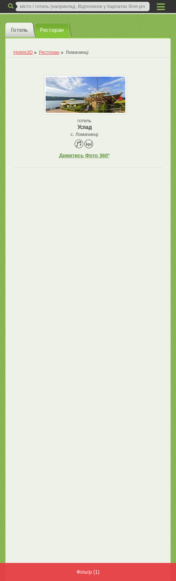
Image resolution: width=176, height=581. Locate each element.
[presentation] (21, 30)
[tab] (21, 30)
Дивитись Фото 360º (84, 155)
